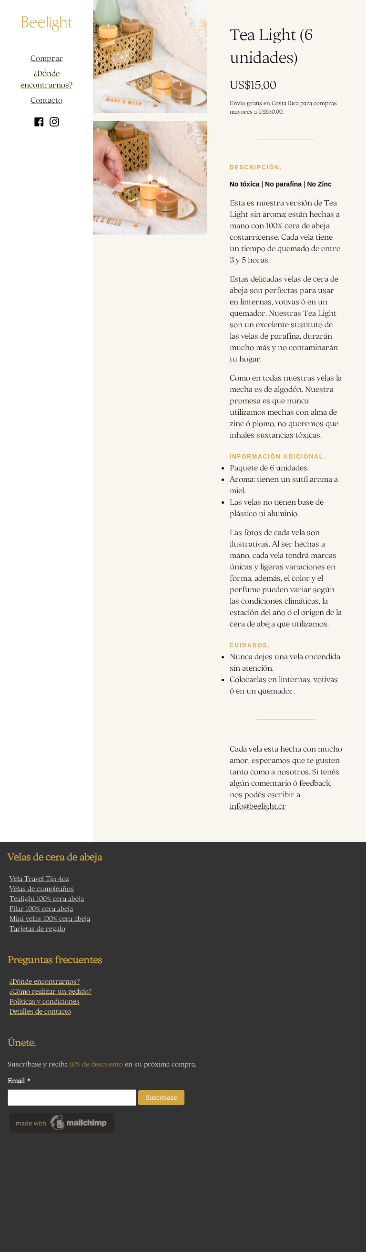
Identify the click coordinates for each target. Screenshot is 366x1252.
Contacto (46, 100)
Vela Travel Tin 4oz (39, 878)
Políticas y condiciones (45, 1001)
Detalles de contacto (40, 1011)
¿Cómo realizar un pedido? (51, 991)
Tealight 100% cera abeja (47, 898)
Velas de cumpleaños (42, 888)
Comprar (46, 58)
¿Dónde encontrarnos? (46, 78)
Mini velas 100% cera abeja (50, 918)
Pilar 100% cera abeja (41, 908)
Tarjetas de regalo (37, 928)
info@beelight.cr (258, 806)
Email (19, 1080)
